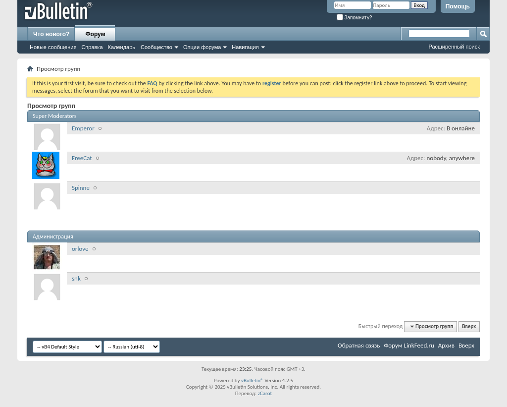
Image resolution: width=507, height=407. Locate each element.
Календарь (122, 47)
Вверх (469, 326)
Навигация (245, 47)
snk (76, 278)
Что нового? (51, 34)
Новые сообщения (53, 47)
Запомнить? (354, 17)
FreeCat (82, 158)
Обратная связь (359, 345)
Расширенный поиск (454, 47)
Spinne (81, 187)
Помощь (458, 6)
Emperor (83, 128)
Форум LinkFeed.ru (409, 345)
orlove (80, 248)
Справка (91, 47)
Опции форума (202, 47)
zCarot (265, 393)
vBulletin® (252, 380)
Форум (95, 34)
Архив (446, 345)
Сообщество (156, 47)
